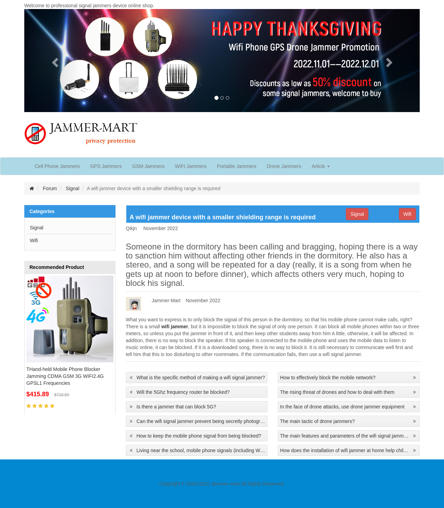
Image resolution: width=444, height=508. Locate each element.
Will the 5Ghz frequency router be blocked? (183, 392)
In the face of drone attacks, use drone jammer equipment (342, 406)
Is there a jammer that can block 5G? (176, 406)
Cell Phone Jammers (57, 166)
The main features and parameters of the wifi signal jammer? (344, 436)
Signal (72, 188)
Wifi (34, 240)
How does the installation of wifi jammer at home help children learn (344, 450)
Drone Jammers (284, 166)
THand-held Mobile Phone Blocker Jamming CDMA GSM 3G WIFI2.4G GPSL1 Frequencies (65, 376)
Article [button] (320, 166)
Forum (50, 188)
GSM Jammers (148, 166)
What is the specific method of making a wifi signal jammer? (201, 377)
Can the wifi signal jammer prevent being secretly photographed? (201, 421)
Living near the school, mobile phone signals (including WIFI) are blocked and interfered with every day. (201, 450)
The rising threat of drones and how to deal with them (337, 392)
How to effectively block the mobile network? (327, 377)
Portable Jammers (236, 166)
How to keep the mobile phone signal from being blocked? (199, 436)
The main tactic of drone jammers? (317, 421)
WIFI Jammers (190, 166)
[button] (54, 60)
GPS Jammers (106, 166)
